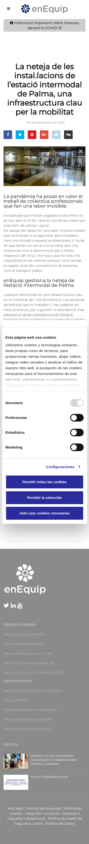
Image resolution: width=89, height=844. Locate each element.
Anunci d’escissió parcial (49, 777)
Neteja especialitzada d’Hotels (28, 719)
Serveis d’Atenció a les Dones (28, 653)
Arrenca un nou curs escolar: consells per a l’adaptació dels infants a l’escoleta (54, 760)
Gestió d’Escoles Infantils (24, 634)
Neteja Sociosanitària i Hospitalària (32, 691)
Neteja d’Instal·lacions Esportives (30, 710)
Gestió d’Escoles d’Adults (24, 644)
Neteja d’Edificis (17, 700)
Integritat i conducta (42, 813)
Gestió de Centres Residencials (29, 663)
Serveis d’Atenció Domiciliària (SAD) (34, 672)
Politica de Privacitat (43, 808)
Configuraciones (60, 467)
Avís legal (15, 808)
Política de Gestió (60, 823)
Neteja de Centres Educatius (27, 729)
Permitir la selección (44, 498)
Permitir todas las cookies (45, 482)
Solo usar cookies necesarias (44, 513)
